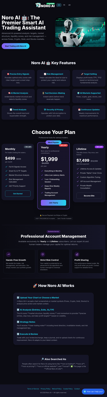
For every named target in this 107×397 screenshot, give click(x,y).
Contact (77, 389)
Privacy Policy (45, 389)
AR (69, 5)
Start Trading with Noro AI (15, 46)
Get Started (17, 194)
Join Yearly (53, 203)
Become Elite (89, 196)
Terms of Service (33, 389)
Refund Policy (57, 389)
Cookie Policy (68, 389)
